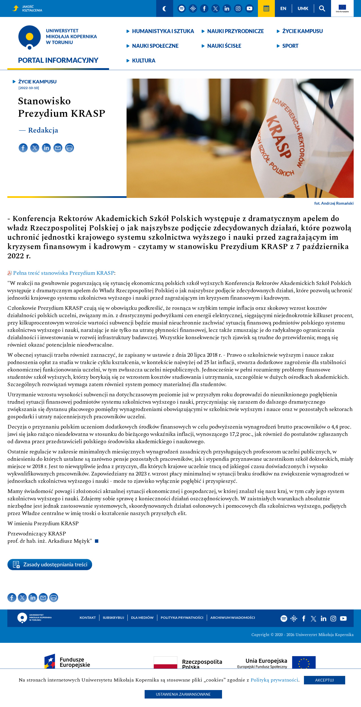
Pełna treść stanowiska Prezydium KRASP (63, 273)
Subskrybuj (113, 617)
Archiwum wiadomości (232, 617)
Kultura (143, 60)
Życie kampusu (302, 31)
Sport (290, 46)
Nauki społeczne (155, 46)
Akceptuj (324, 680)
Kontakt (88, 617)
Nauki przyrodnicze (235, 31)
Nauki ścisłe (224, 46)
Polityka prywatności (182, 617)
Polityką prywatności (274, 680)
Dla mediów (142, 617)
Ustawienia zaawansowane (183, 694)
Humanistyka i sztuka (163, 31)
